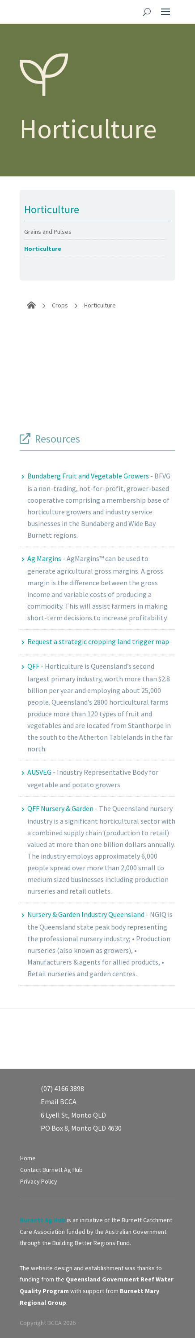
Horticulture (42, 249)
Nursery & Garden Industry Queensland (85, 914)
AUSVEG (39, 772)
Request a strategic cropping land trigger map (98, 641)
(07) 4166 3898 (62, 1088)
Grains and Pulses (48, 232)
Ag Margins (44, 558)
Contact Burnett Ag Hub (51, 1170)
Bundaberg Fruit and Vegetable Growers (88, 475)
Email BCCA (58, 1101)
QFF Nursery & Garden (60, 808)
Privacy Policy (38, 1181)
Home (28, 1158)
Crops (60, 305)
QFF (33, 666)
